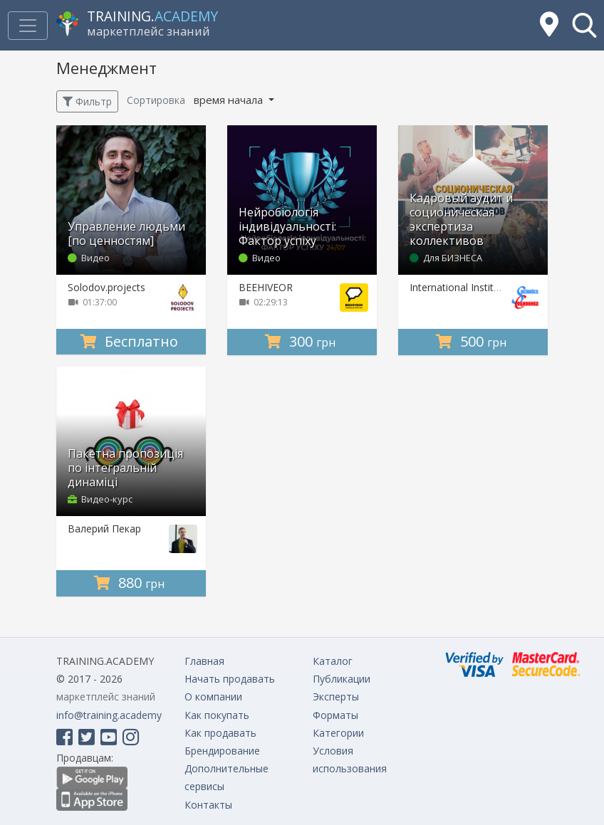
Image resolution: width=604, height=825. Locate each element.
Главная (204, 661)
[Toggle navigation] (28, 25)
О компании (213, 696)
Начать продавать (229, 678)
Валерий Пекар (104, 528)
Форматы (335, 715)
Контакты (208, 804)
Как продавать (220, 733)
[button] (584, 25)
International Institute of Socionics (489, 287)
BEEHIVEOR (266, 287)
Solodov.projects (106, 287)
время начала (230, 100)
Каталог (333, 661)
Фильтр (87, 101)
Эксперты (336, 696)
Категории (338, 733)
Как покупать (216, 715)
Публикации (341, 678)
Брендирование (222, 750)
